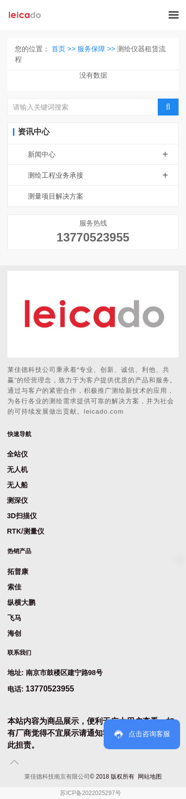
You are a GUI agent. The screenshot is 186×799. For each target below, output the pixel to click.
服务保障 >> (97, 49)
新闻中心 (103, 154)
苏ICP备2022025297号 (90, 793)
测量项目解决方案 (55, 196)
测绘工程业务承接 (103, 175)
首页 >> (64, 49)
